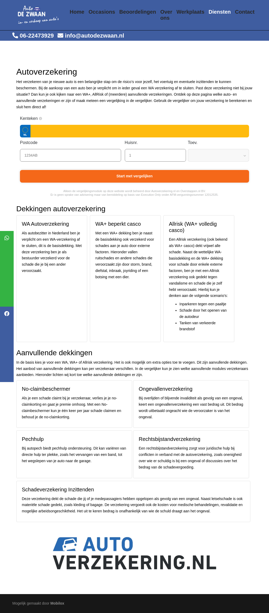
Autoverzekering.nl (163, 191)
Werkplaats (190, 12)
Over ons (166, 15)
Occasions (102, 12)
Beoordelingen (137, 12)
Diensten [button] (220, 12)
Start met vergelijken (134, 176)
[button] (40, 118)
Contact (245, 12)
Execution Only (151, 194)
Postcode (31, 142)
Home (77, 12)
